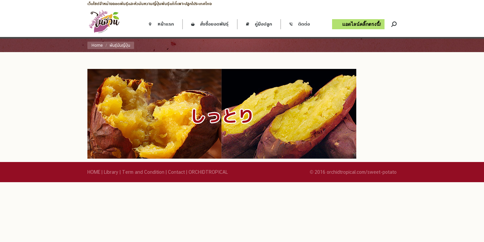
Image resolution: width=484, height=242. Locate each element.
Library (111, 172)
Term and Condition (143, 172)
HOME (93, 172)
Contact (176, 172)
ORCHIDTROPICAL (208, 172)
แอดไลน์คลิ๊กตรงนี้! (361, 24)
